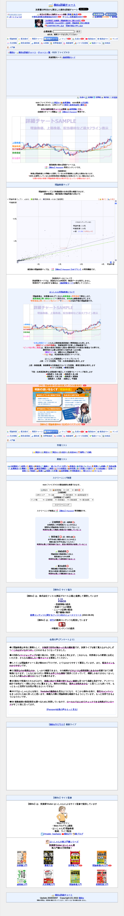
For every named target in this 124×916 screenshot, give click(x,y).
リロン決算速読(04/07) (72, 17)
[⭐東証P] (36, 452)
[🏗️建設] (29, 466)
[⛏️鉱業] (22, 466)
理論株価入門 (75, 884)
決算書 (89, 97)
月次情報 (12, 43)
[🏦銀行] (89, 469)
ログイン (111, 14)
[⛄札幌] (88, 452)
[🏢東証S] (55, 103)
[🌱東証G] (54, 452)
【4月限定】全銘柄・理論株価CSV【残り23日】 (63, 21)
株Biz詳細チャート (65, 4)
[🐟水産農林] (13, 466)
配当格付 (23, 39)
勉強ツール (95, 43)
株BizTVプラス (57, 724)
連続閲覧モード (69, 57)
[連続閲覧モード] (66, 283)
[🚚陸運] (39, 471)
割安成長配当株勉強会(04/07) (45, 17)
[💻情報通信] (74, 471)
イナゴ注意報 (81, 43)
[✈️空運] (54, 471)
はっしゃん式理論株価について (62, 292)
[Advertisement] (62, 78)
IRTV (52, 620)
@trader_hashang (51, 834)
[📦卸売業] (71, 469)
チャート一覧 (44, 52)
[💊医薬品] (71, 466)
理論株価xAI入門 (100, 865)
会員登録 (98, 14)
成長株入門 (22, 884)
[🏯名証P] (62, 452)
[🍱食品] (36, 466)
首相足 (106, 43)
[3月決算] (84, 103)
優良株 (35, 43)
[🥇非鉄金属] (111, 466)
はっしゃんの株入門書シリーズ (62, 842)
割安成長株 (24, 43)
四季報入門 (73, 865)
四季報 (97, 97)
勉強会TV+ (102, 39)
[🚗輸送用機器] (40, 469)
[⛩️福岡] (80, 452)
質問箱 (113, 17)
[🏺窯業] (94, 466)
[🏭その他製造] (60, 469)
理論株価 (12, 39)
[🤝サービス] (96, 471)
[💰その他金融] (99, 469)
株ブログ (77, 834)
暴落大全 (49, 865)
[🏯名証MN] (72, 452)
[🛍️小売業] (80, 469)
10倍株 (45, 43)
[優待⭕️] (83, 105)
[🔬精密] (50, 469)
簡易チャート (36, 39)
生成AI (76, 39)
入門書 (11, 47)
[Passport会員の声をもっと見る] (62, 709)
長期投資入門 (102, 884)
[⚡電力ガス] (85, 471)
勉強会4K (91, 39)
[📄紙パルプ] (53, 466)
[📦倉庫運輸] (65, 103)
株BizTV (66, 834)
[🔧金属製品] (13, 469)
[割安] (66, 105)
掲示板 (105, 97)
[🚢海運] (46, 471)
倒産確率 (68, 43)
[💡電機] (29, 469)
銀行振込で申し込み (74, 26)
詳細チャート (51, 39)
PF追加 (113, 97)
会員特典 (97, 17)
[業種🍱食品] (72, 14)
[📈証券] (109, 469)
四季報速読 (56, 43)
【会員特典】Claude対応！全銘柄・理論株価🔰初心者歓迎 (67, 23)
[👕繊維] (44, 466)
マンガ (114, 39)
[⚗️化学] (62, 466)
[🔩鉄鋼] (101, 466)
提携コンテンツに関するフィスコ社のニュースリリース (56, 615)
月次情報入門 (48, 884)
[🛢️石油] (79, 466)
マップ (63, 39)
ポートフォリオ (14, 17)
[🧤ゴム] (87, 466)
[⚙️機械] (22, 469)
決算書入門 (22, 865)
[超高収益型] (74, 105)
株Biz (11, 52)
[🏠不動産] (31, 471)
